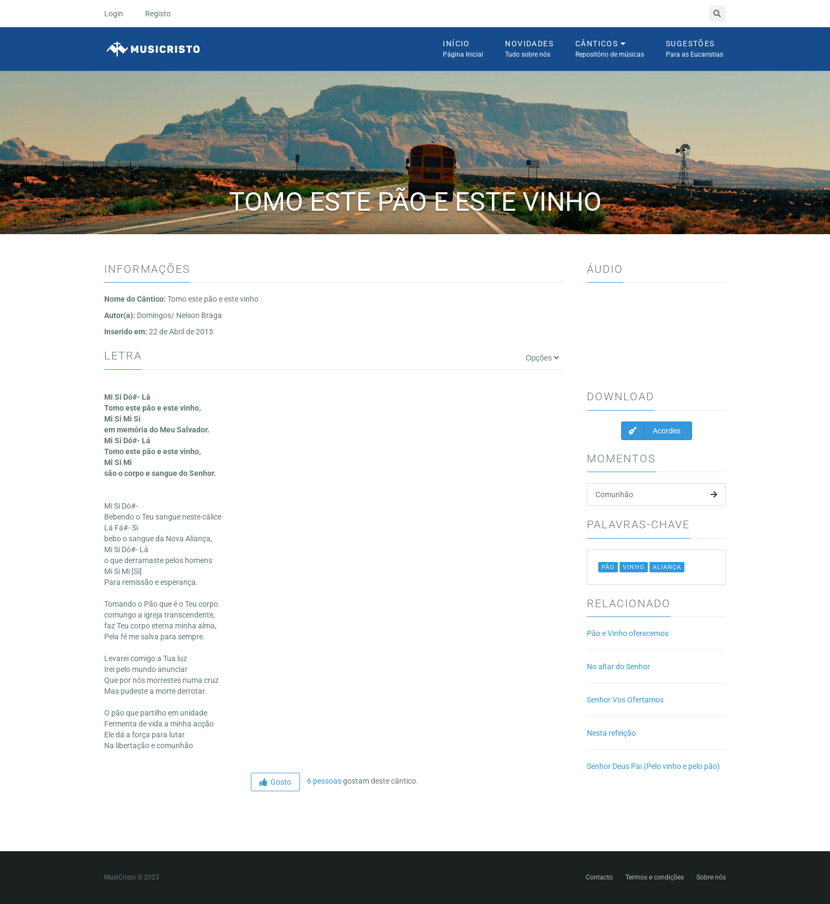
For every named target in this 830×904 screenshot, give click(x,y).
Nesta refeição (611, 733)
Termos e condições (654, 877)
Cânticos (609, 49)
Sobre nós (711, 877)
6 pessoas (323, 781)
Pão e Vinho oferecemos (628, 633)
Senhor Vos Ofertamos (625, 699)
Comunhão (656, 494)
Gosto (275, 782)
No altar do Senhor (618, 666)
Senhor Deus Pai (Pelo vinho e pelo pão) (653, 766)
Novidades (529, 49)
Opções (542, 357)
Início (463, 49)
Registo (158, 13)
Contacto (599, 877)
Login (113, 13)
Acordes (651, 430)
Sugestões (694, 49)
